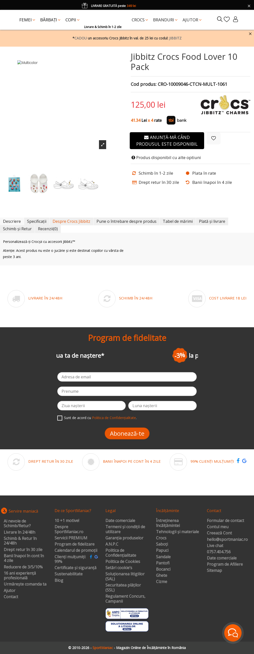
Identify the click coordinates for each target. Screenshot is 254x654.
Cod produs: (144, 84)
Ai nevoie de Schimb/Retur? (17, 523)
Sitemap (214, 570)
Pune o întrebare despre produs (126, 221)
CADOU (80, 38)
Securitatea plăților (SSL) (123, 587)
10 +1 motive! (67, 520)
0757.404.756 (219, 552)
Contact (11, 596)
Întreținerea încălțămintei (168, 523)
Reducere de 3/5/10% (23, 567)
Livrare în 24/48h (19, 532)
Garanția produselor (124, 538)
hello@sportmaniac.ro (227, 539)
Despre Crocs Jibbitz (71, 221)
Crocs (161, 538)
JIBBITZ (175, 38)
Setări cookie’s (118, 567)
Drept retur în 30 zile (23, 549)
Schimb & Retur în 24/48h (20, 541)
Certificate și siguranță (75, 567)
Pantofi (162, 563)
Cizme (161, 581)
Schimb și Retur (17, 228)
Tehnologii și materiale (177, 531)
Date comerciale (120, 520)
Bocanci (163, 569)
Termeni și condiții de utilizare (125, 529)
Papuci (162, 550)
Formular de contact (225, 520)
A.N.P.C (111, 544)
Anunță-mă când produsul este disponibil (167, 140)
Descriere (12, 221)
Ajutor (9, 590)
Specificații (36, 221)
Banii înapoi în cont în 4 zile (24, 558)
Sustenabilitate (69, 574)
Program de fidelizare (75, 544)
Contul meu (217, 526)
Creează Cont (219, 533)
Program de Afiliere (225, 564)
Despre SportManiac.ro (69, 529)
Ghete (161, 575)
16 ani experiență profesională (20, 576)
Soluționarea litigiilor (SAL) (125, 576)
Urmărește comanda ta (25, 584)
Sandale (163, 557)
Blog (59, 580)
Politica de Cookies (122, 561)
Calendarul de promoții (76, 550)
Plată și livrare (212, 221)
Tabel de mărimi (178, 221)
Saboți (162, 544)
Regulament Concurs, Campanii (125, 599)
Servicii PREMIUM (71, 538)
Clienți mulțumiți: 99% (70, 559)
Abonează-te (127, 433)
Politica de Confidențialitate (114, 417)
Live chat (215, 545)
